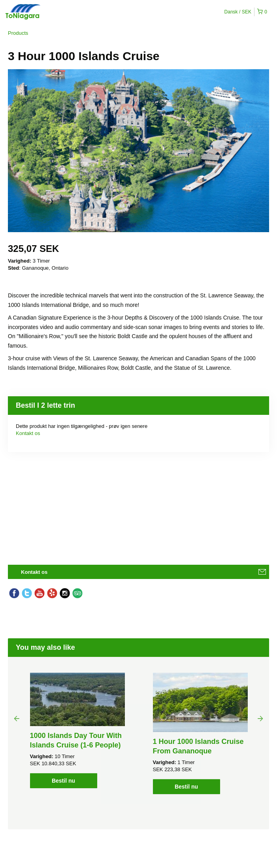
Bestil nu (63, 781)
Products (18, 33)
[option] (77, 730)
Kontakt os (28, 433)
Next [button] (260, 718)
